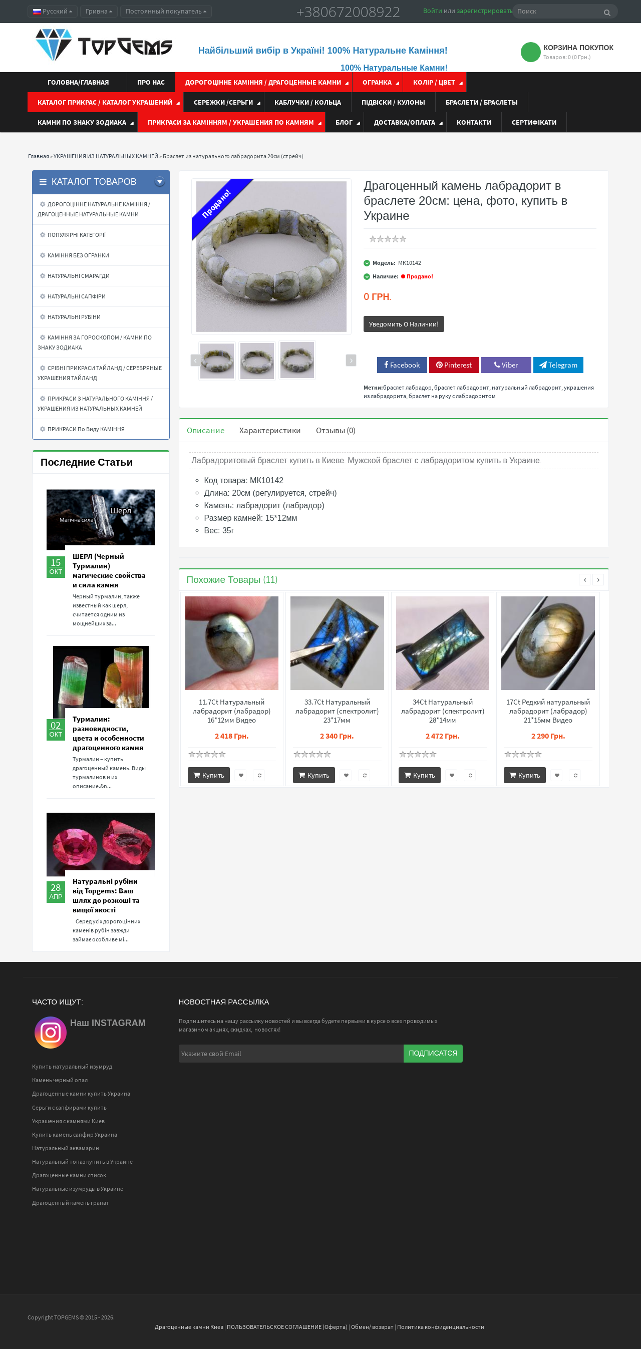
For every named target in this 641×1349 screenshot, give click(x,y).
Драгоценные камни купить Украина (81, 1093)
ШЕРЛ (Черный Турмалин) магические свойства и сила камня (109, 570)
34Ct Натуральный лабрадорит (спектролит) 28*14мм (443, 711)
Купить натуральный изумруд (72, 1066)
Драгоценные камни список (69, 1175)
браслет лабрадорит (461, 387)
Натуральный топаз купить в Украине (82, 1161)
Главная (38, 156)
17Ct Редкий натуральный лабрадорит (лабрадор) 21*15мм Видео (548, 711)
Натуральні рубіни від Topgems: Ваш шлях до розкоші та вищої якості (106, 895)
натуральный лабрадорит (526, 387)
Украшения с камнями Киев (68, 1121)
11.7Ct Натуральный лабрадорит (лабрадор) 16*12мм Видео (232, 711)
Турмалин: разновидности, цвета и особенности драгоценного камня (108, 733)
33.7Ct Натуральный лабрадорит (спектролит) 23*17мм (337, 711)
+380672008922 (348, 11)
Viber (506, 365)
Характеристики (270, 430)
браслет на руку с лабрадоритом (452, 396)
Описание (205, 430)
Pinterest (454, 365)
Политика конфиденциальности (440, 1326)
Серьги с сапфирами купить (69, 1107)
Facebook (402, 365)
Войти (432, 10)
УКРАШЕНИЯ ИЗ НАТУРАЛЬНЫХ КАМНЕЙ (106, 156)
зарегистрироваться (488, 10)
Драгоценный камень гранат (70, 1202)
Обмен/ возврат (372, 1326)
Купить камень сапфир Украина (74, 1134)
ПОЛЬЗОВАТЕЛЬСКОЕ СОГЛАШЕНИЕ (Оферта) (287, 1326)
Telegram (558, 365)
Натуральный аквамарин (65, 1148)
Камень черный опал (60, 1080)
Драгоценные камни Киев (189, 1326)
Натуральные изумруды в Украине (77, 1188)
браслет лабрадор (407, 387)
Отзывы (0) (336, 430)
